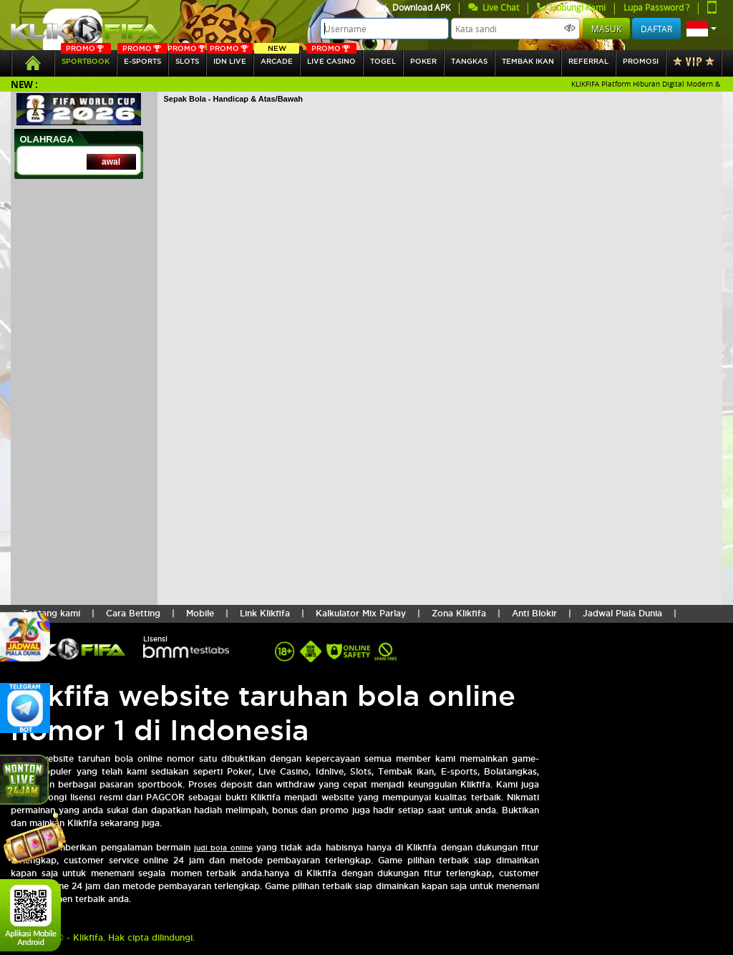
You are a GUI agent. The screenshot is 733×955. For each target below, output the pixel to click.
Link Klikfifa (265, 613)
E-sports (142, 57)
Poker (423, 61)
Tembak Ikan (528, 61)
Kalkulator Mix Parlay (361, 613)
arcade (276, 57)
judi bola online (223, 848)
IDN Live (230, 57)
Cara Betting (133, 613)
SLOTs (186, 57)
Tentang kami (51, 613)
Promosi (641, 61)
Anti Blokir (534, 613)
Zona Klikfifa (459, 613)
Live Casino (331, 57)
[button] (701, 28)
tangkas (469, 61)
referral (588, 61)
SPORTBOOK (86, 57)
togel (383, 61)
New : (24, 84)
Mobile (200, 613)
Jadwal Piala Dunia (622, 613)
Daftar (656, 28)
